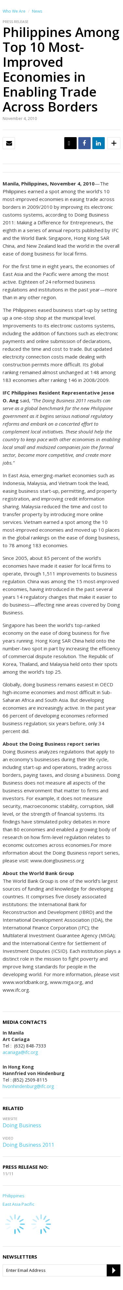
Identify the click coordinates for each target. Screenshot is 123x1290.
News (37, 11)
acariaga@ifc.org (20, 1052)
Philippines (13, 1196)
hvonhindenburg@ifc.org (28, 1086)
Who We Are (14, 11)
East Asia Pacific (18, 1204)
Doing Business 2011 (28, 1144)
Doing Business (22, 1125)
